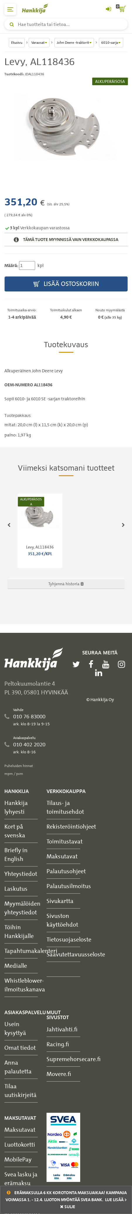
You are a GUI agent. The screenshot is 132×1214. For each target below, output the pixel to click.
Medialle (15, 966)
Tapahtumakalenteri (30, 951)
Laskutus (16, 888)
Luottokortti (19, 1144)
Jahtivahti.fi (62, 1029)
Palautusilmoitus (69, 886)
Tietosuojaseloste (69, 939)
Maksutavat (62, 856)
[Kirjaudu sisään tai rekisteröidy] (108, 9)
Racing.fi (58, 1044)
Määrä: (11, 265)
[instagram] (123, 664)
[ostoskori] (122, 9)
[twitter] (77, 664)
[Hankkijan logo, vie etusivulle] (38, 9)
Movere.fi (59, 1074)
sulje (67, 1207)
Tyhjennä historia (66, 583)
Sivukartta (60, 901)
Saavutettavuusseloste (76, 954)
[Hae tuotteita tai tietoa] (66, 24)
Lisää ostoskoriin (66, 284)
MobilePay (18, 1159)
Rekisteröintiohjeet (71, 826)
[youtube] (107, 664)
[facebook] (92, 664)
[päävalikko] (10, 9)
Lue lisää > (116, 1200)
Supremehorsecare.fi (74, 1059)
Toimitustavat (65, 841)
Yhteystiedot (20, 874)
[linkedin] (100, 673)
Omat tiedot (20, 1047)
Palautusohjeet (66, 871)
